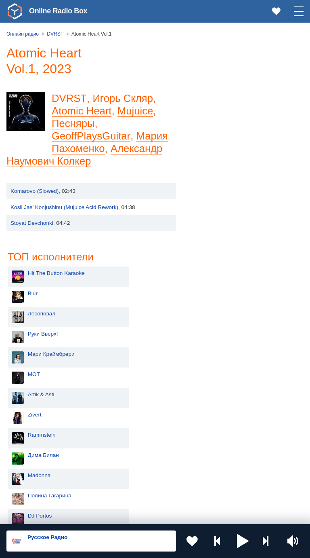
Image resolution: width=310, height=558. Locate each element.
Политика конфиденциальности (185, 515)
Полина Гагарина (224, 290)
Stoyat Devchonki (31, 223)
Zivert (209, 209)
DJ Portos (215, 310)
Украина (131, 411)
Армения (32, 451)
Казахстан (134, 425)
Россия (30, 411)
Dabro (210, 331)
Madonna (214, 270)
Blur (207, 88)
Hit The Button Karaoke (231, 68)
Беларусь (32, 479)
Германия (133, 492)
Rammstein (216, 229)
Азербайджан (38, 492)
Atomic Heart (82, 110)
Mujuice (135, 110)
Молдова (32, 425)
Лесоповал (216, 108)
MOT (209, 169)
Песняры (73, 123)
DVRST (69, 98)
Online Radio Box (58, 11)
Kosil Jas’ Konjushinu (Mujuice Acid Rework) (64, 207)
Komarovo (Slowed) (34, 191)
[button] (243, 541)
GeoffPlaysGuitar (91, 136)
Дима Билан (218, 250)
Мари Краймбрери (226, 149)
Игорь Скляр (122, 98)
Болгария (133, 451)
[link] (14, 11)
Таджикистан (137, 438)
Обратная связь (246, 515)
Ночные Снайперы (226, 351)
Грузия (129, 479)
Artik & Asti (216, 189)
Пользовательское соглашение (107, 515)
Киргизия (32, 438)
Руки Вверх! (218, 128)
